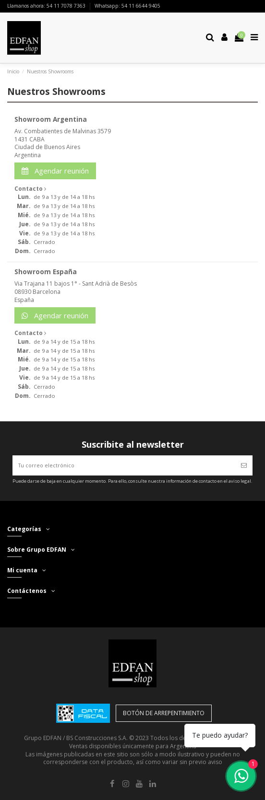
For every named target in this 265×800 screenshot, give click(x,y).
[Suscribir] (244, 465)
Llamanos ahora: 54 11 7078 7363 (47, 5)
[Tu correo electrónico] (123, 465)
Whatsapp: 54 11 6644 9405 (127, 5)
